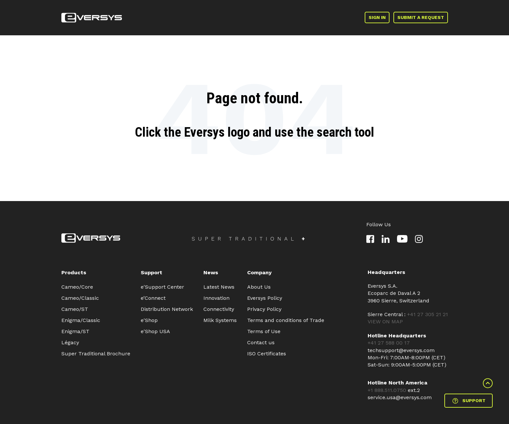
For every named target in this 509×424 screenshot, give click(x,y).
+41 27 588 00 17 (389, 343)
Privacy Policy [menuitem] (264, 309)
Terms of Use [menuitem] (263, 331)
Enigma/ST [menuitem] (75, 331)
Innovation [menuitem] (216, 298)
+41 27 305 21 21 (427, 314)
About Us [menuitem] (259, 287)
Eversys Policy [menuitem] (264, 298)
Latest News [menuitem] (218, 287)
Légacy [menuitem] (70, 342)
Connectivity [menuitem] (218, 309)
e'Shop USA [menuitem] (155, 331)
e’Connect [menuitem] (153, 298)
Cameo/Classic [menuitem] (80, 298)
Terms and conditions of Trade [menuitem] (285, 320)
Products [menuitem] (73, 272)
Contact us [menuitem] (261, 342)
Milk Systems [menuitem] (220, 320)
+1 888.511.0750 (388, 390)
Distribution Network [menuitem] (167, 309)
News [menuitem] (210, 272)
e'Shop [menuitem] (149, 320)
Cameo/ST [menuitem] (74, 309)
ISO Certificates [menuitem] (266, 353)
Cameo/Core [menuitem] (77, 287)
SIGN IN (377, 17)
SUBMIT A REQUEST (420, 17)
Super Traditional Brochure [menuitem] (95, 353)
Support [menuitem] (151, 272)
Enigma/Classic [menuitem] (80, 320)
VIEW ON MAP (385, 321)
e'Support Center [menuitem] (162, 287)
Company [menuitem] (259, 272)
